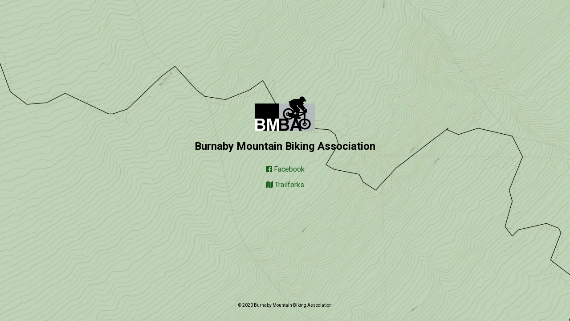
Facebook (285, 169)
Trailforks (285, 185)
